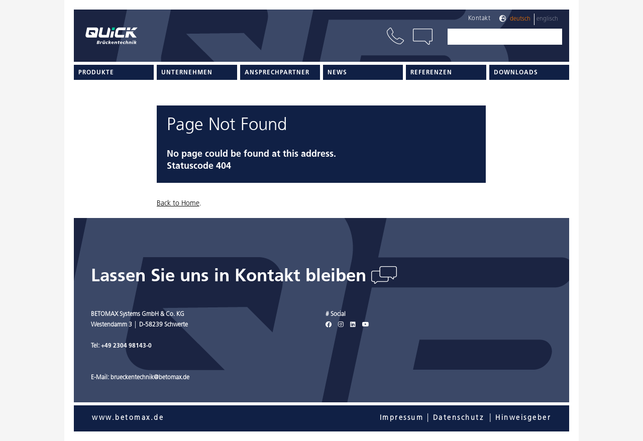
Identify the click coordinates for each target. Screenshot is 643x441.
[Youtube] (365, 325)
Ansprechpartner (277, 73)
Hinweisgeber (523, 418)
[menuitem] (114, 72)
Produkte (96, 73)
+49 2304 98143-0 (126, 346)
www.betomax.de (128, 418)
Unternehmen (186, 73)
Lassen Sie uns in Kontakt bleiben (231, 277)
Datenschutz (458, 418)
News (337, 73)
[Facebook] (329, 325)
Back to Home (178, 203)
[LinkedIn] (353, 325)
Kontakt (479, 19)
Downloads (516, 73)
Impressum (402, 418)
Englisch (547, 19)
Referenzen (431, 73)
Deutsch (520, 19)
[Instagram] (341, 325)
